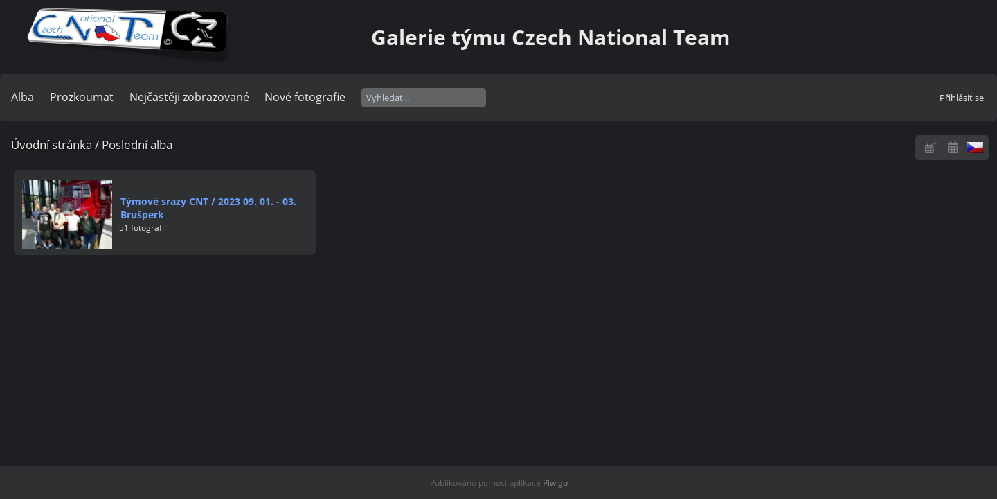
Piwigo (555, 483)
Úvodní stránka (51, 144)
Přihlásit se (962, 97)
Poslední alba (137, 144)
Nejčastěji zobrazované (189, 97)
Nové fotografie (304, 97)
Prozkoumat (82, 97)
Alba (22, 97)
